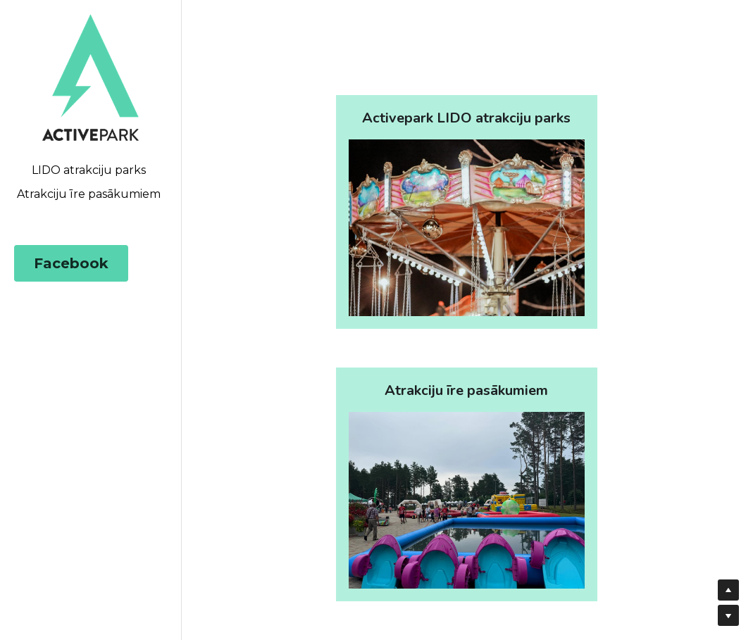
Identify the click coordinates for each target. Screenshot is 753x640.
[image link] (90, 76)
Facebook (71, 263)
